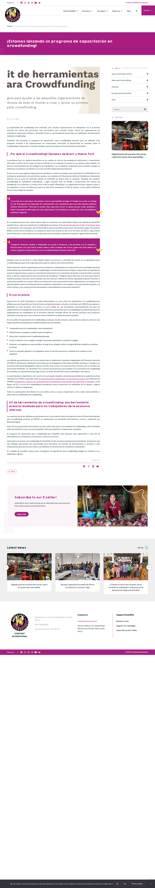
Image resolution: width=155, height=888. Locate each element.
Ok (117, 884)
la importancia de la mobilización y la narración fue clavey (62, 379)
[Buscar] (145, 109)
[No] (151, 884)
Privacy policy (137, 884)
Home (9, 26)
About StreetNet (70, 11)
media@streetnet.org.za (87, 621)
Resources (117, 11)
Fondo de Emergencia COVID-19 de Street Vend (80, 225)
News (129, 11)
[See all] (146, 547)
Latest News (16, 548)
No (125, 884)
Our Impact (102, 11)
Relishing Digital (53, 304)
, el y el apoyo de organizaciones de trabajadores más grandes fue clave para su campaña (53, 381)
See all (141, 548)
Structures (87, 11)
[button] (137, 11)
